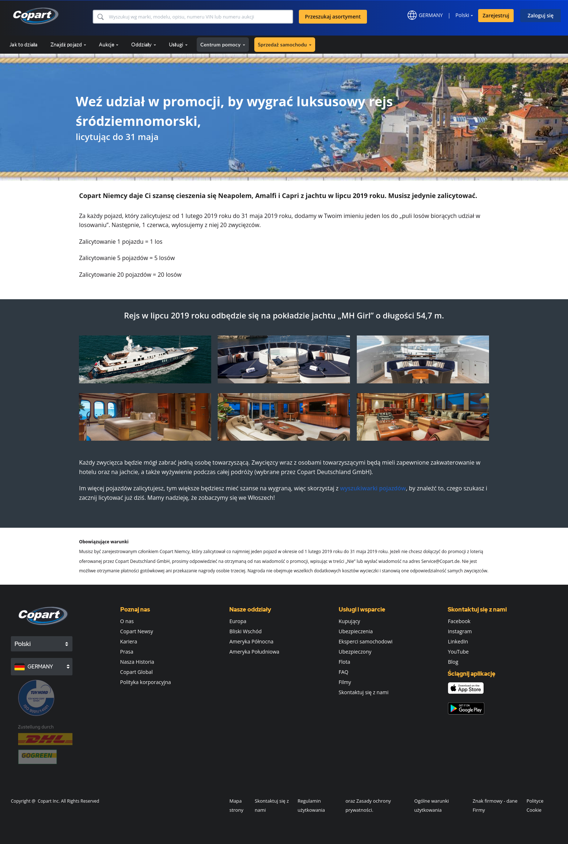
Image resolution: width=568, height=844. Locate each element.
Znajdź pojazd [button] (68, 44)
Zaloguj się (540, 15)
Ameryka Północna (251, 641)
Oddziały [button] (143, 44)
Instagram (460, 631)
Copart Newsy (136, 631)
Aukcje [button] (108, 44)
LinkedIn (458, 641)
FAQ (343, 671)
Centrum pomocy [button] (222, 44)
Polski (462, 15)
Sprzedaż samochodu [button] (285, 44)
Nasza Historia (137, 661)
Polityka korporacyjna (145, 682)
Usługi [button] (178, 44)
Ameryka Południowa (254, 651)
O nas (127, 621)
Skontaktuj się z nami (364, 692)
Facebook (459, 621)
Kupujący (349, 621)
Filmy (345, 682)
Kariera (128, 641)
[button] (100, 17)
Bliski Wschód (245, 631)
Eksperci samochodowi (366, 641)
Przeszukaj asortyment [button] (333, 16)
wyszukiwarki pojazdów (373, 488)
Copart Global (136, 671)
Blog (453, 661)
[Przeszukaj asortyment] (200, 17)
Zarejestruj (496, 15)
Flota (344, 661)
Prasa (126, 651)
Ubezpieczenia (356, 631)
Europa (237, 621)
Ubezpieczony (355, 651)
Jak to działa (23, 44)
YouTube (458, 651)
